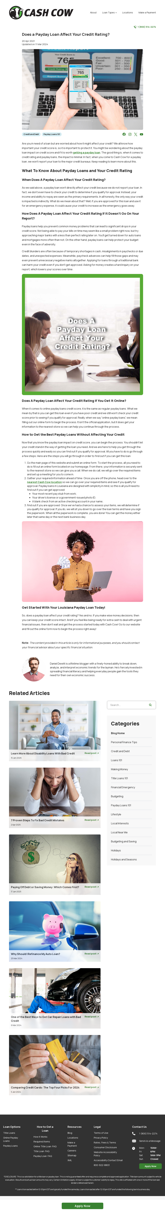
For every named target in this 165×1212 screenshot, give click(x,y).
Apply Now (150, 1166)
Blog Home (118, 733)
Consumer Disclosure (105, 1147)
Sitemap (72, 1155)
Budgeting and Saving (123, 841)
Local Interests (120, 823)
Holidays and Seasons (124, 859)
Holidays (116, 850)
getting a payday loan (86, 152)
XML (70, 1160)
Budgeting (117, 796)
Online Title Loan (45, 1146)
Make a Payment (72, 1144)
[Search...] (131, 705)
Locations (73, 1137)
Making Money (119, 769)
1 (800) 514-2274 (145, 27)
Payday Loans (10, 1145)
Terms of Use (101, 1132)
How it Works (40, 1136)
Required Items (42, 1141)
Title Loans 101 (119, 778)
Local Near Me (119, 832)
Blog (70, 1132)
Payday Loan (43, 1156)
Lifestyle (116, 814)
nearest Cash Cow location (44, 482)
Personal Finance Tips (124, 742)
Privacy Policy (101, 1137)
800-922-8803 (102, 1165)
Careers (72, 1150)
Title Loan (41, 1151)
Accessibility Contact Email (108, 1160)
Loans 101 (116, 760)
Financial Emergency (123, 787)
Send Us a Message (146, 1141)
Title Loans (9, 1132)
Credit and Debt (31, 134)
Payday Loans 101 (52, 134)
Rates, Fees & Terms (105, 1142)
